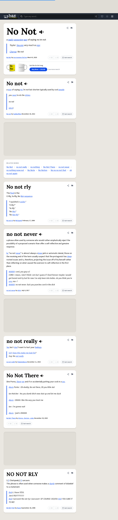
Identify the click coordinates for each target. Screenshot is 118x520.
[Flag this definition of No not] (72, 82)
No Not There (49, 167)
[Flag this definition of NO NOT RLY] (72, 473)
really (11, 39)
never (18, 253)
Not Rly (15, 214)
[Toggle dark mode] (107, 16)
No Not (8, 57)
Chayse (13, 51)
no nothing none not (15, 170)
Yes (7, 347)
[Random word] (95, 16)
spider (22, 201)
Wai (22, 196)
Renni (19, 508)
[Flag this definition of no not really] (72, 340)
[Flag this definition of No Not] (71, 28)
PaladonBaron (22, 362)
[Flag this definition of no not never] (72, 233)
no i (21, 89)
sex (23, 381)
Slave (19, 381)
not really (20, 356)
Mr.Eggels (19, 220)
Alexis (11, 387)
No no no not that (58, 170)
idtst (19, 290)
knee (40, 253)
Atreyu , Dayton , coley (26, 418)
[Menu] (112, 16)
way (25, 39)
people (61, 89)
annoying (18, 39)
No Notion (42, 170)
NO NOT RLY (10, 508)
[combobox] (59, 16)
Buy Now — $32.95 (38, 69)
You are (20, 45)
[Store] (102, 16)
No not (8, 114)
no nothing (35, 167)
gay (38, 45)
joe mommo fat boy (20, 57)
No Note (31, 170)
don (16, 347)
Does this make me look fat (24, 352)
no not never (64, 167)
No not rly (9, 220)
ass (63, 381)
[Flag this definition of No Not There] (72, 374)
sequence (28, 196)
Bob (10, 492)
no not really (21, 167)
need (14, 95)
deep (69, 256)
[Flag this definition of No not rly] (72, 185)
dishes (27, 95)
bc (7, 253)
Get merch (67, 57)
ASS (59, 498)
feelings (38, 347)
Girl (10, 352)
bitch (11, 108)
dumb (51, 483)
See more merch (54, 69)
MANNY (12, 271)
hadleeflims (17, 114)
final (12, 193)
